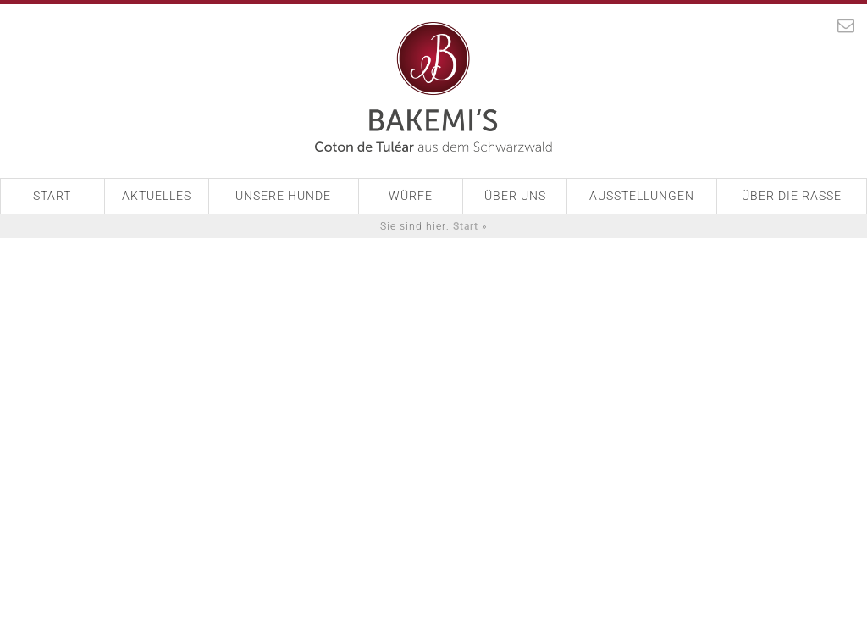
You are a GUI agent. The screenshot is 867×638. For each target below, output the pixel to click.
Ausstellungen (641, 195)
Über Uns (515, 195)
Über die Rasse (792, 195)
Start (52, 195)
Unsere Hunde (283, 195)
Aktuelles (156, 195)
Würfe (411, 195)
